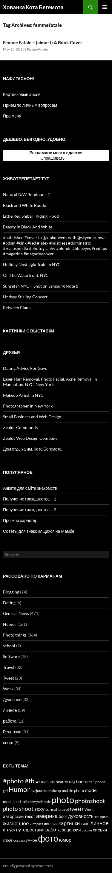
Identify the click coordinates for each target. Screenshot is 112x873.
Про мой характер (20, 520)
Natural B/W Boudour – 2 (26, 194)
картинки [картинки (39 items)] (69, 823)
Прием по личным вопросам (30, 105)
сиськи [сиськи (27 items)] (100, 829)
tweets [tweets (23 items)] (77, 809)
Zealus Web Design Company (30, 438)
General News (16, 613)
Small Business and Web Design (32, 416)
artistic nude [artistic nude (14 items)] (45, 782)
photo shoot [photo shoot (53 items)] (18, 808)
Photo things (15, 634)
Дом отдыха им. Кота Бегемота (32, 448)
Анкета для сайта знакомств (30, 488)
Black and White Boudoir (26, 205)
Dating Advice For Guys (25, 368)
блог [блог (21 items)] (63, 816)
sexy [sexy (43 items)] (39, 808)
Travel (8, 667)
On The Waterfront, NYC (26, 275)
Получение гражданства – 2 (29, 509)
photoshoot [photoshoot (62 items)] (90, 800)
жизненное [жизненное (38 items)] (16, 823)
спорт (8, 742)
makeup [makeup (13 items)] (54, 791)
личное (10, 710)
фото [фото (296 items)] (48, 838)
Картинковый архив (21, 94)
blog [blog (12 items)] (72, 782)
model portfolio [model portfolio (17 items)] (16, 801)
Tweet (8, 677)
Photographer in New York (28, 405)
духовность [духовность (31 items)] (80, 816)
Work (8, 688)
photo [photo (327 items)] (63, 799)
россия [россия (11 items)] (87, 830)
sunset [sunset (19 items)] (51, 809)
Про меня (12, 115)
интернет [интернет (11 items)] (36, 824)
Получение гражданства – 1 (29, 498)
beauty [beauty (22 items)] (62, 781)
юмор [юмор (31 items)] (65, 840)
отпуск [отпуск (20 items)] (9, 829)
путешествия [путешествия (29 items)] (30, 829)
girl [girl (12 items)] (5, 791)
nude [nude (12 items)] (47, 802)
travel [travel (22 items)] (63, 809)
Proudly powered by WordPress (28, 865)
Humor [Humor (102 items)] (19, 789)
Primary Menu (105, 7)
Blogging (11, 591)
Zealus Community (20, 427)
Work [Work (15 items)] (89, 809)
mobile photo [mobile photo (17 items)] (73, 790)
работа (9, 721)
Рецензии (12, 731)
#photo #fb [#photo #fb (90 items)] (18, 781)
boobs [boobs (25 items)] (82, 781)
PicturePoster (37, 49)
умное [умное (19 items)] (31, 840)
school (9, 645)
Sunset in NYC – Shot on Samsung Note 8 (40, 286)
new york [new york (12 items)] (36, 802)
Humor (9, 624)
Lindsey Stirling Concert (25, 296)
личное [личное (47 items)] (99, 823)
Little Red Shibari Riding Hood (31, 216)
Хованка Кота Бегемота (33, 7)
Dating (9, 602)
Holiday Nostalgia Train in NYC (32, 264)
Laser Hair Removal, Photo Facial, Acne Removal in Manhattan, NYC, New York (50, 381)
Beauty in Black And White (27, 226)
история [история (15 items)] (50, 824)
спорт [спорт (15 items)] (8, 840)
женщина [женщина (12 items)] (101, 817)
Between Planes (17, 307)
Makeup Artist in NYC (23, 395)
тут (68, 158)
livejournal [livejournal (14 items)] (39, 790)
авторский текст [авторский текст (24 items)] (19, 816)
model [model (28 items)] (91, 790)
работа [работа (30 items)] (53, 829)
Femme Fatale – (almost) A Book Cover (42, 42)
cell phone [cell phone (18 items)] (97, 781)
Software (11, 656)
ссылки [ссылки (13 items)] (19, 840)
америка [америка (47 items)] (47, 816)
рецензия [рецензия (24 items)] (71, 829)
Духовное (12, 699)
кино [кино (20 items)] (85, 823)
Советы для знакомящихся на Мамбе (38, 531)
